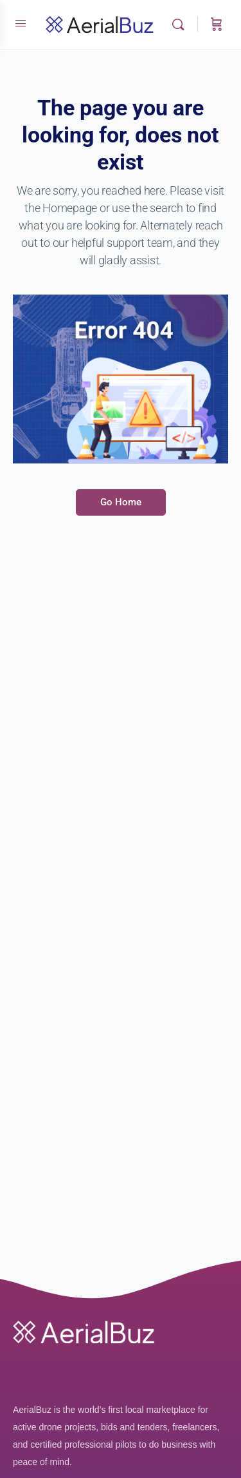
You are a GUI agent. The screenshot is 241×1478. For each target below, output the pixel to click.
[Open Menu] (20, 23)
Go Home (120, 502)
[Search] (181, 24)
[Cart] (216, 24)
